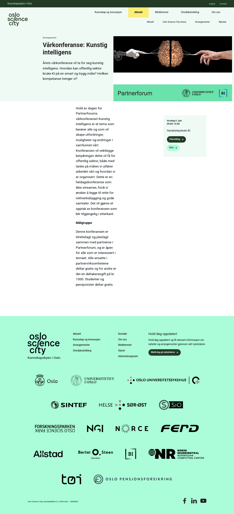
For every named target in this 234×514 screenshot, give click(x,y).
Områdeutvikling (190, 12)
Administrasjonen (128, 356)
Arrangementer (202, 22)
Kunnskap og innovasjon (108, 12)
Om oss (216, 12)
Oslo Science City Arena (174, 22)
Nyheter (222, 22)
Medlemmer (161, 12)
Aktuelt (138, 12)
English (212, 4)
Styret (121, 350)
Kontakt (223, 4)
